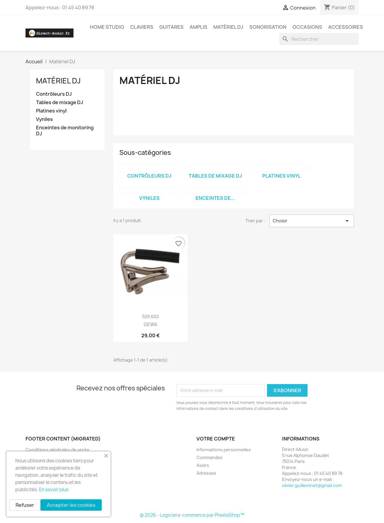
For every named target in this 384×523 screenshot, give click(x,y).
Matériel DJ (228, 27)
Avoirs (202, 465)
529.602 (150, 316)
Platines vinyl (51, 111)
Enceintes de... (215, 198)
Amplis (198, 27)
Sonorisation (267, 27)
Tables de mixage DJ (59, 102)
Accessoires (345, 27)
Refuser (25, 505)
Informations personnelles (223, 449)
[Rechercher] (318, 39)
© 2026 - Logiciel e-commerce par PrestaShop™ (192, 515)
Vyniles (44, 119)
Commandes (209, 457)
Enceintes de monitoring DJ (65, 131)
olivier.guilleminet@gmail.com (312, 485)
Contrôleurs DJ (54, 94)
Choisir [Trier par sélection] (312, 220)
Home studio (107, 27)
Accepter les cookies (71, 505)
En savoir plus (53, 489)
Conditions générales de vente (57, 449)
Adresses (206, 473)
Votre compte (215, 438)
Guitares (171, 27)
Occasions (307, 27)
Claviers (141, 27)
